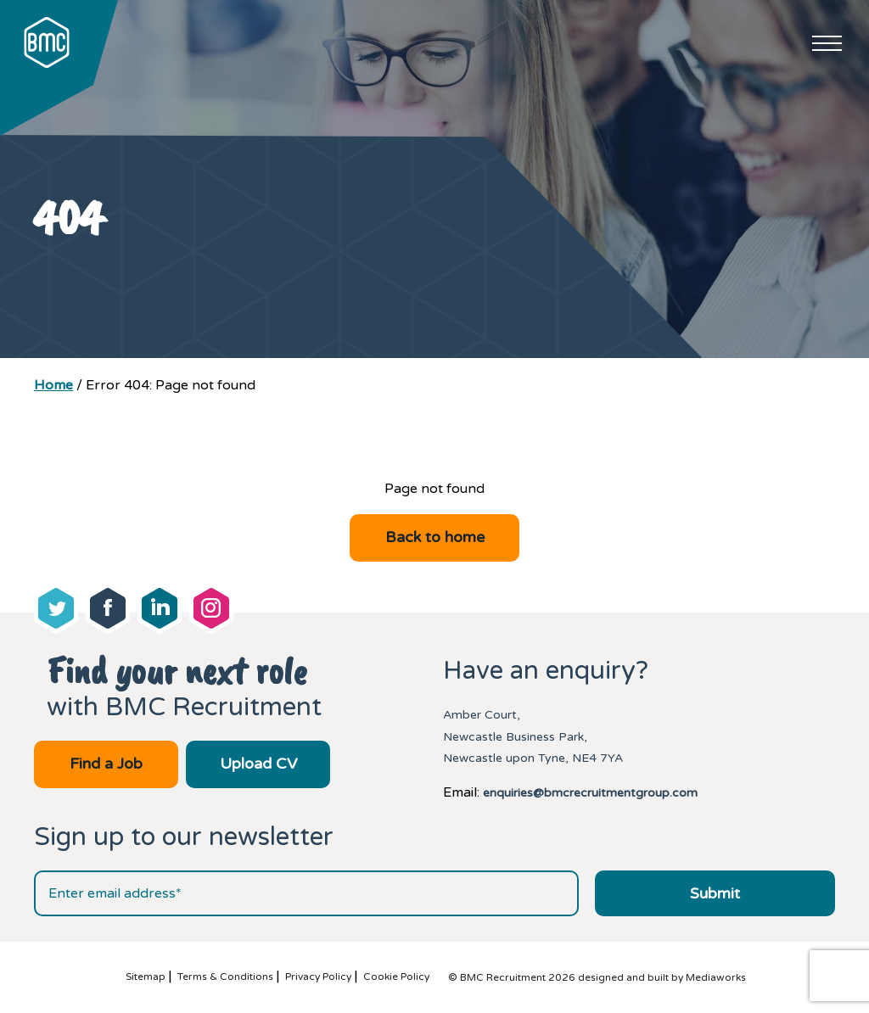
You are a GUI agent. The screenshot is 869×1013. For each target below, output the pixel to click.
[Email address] (306, 893)
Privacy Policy (318, 976)
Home (53, 385)
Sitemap (145, 976)
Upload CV (258, 763)
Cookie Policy (396, 976)
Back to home (435, 537)
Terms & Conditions (225, 976)
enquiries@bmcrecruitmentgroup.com (590, 793)
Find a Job (106, 763)
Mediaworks (716, 977)
